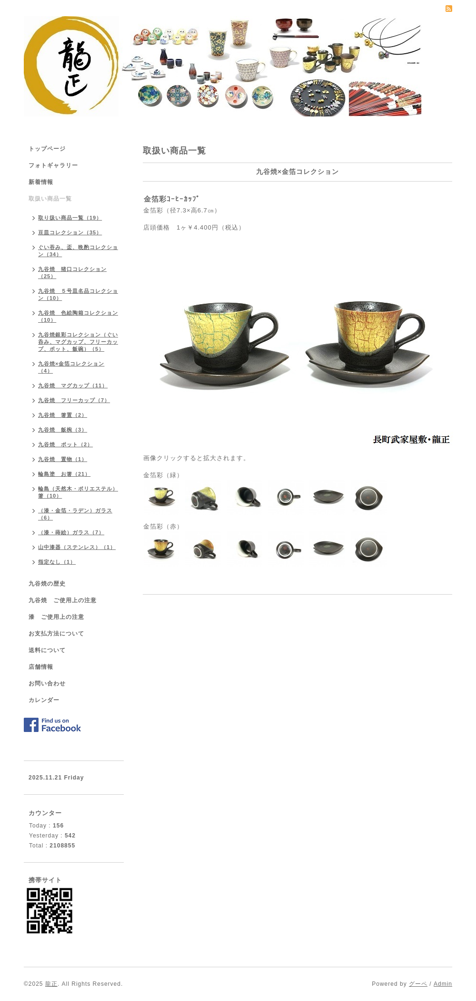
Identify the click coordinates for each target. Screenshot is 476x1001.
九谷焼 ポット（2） (65, 444)
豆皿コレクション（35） (70, 232)
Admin (443, 984)
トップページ (47, 148)
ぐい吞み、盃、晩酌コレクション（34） (78, 250)
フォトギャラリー (53, 165)
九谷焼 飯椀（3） (62, 430)
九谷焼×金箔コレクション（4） (71, 367)
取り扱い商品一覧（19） (70, 218)
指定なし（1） (57, 562)
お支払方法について (56, 633)
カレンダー (44, 700)
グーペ (418, 984)
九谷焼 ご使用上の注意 (63, 600)
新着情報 (41, 182)
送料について (47, 650)
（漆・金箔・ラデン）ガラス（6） (75, 514)
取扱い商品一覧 (50, 198)
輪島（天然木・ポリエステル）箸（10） (78, 492)
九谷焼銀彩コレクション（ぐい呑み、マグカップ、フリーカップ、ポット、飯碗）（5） (78, 342)
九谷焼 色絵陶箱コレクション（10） (78, 316)
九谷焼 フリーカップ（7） (74, 400)
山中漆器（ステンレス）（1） (77, 547)
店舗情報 (41, 667)
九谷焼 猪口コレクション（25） (72, 272)
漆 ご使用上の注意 (56, 617)
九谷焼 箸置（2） (62, 415)
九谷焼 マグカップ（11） (73, 385)
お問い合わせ (47, 683)
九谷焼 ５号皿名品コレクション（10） (78, 294)
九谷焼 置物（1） (62, 459)
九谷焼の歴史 (47, 583)
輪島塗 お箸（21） (64, 474)
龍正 (51, 984)
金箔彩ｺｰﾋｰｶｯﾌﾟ (172, 199)
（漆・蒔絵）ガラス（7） (71, 532)
